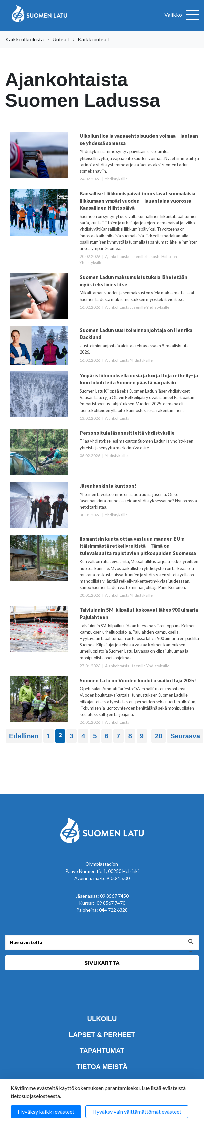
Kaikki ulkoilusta (24, 39)
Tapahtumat (102, 1050)
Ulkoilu (102, 1018)
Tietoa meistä (101, 1066)
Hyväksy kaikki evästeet (46, 1111)
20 (158, 736)
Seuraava (185, 736)
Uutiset (60, 39)
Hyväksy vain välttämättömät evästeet (136, 1111)
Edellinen (24, 736)
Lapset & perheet (102, 1034)
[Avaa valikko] (181, 15)
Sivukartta (102, 963)
